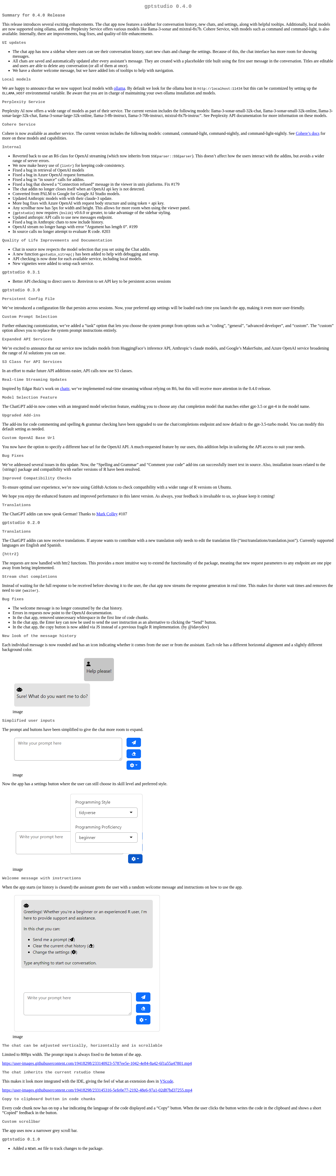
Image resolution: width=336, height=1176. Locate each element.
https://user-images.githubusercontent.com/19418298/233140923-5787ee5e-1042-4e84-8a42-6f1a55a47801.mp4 (97, 1081)
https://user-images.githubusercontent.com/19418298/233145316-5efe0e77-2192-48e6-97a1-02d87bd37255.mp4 (97, 1109)
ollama (119, 91)
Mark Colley (107, 527)
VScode (166, 1100)
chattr (64, 398)
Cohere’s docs (307, 137)
